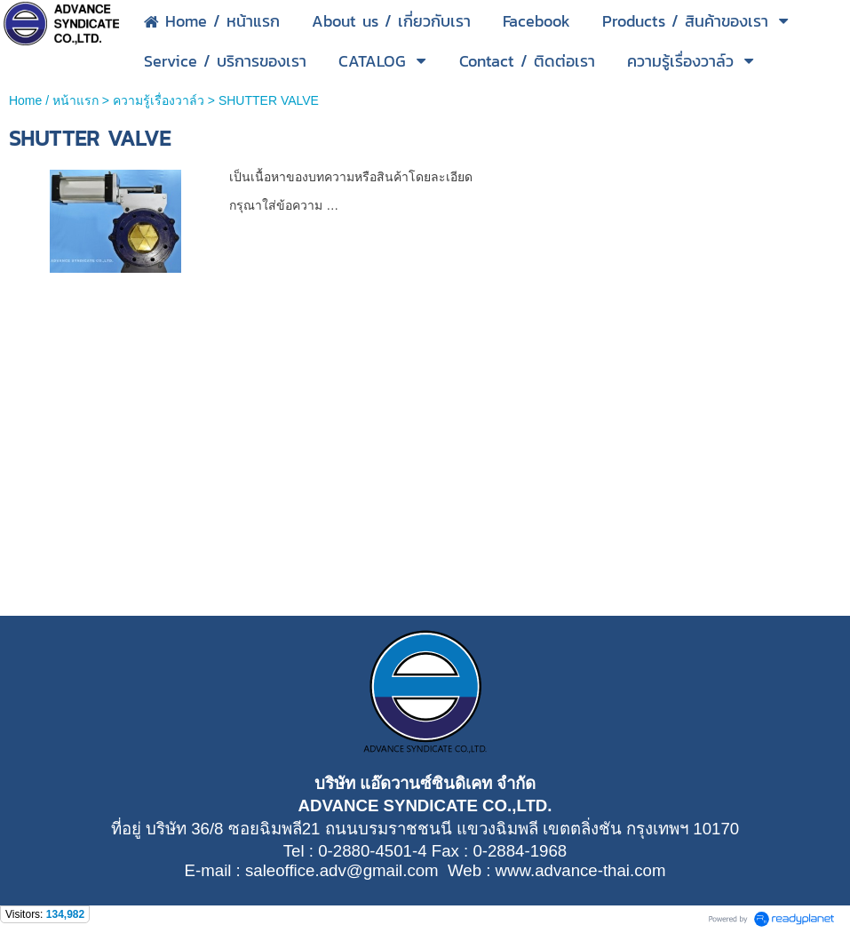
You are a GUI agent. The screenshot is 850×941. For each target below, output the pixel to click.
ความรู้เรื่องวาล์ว (158, 100)
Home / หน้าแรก (54, 100)
